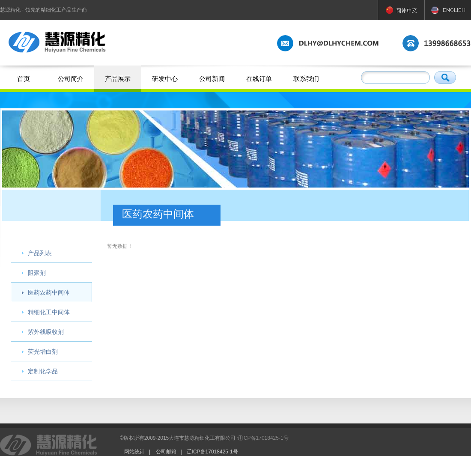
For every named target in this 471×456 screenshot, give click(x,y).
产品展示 (118, 78)
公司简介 (70, 78)
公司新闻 (212, 78)
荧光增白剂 (43, 351)
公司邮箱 (166, 452)
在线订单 (259, 78)
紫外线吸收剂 (46, 331)
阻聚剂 (37, 272)
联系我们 (306, 78)
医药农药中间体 (49, 292)
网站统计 (134, 452)
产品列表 (40, 253)
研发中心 (165, 78)
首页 (23, 78)
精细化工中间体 (49, 312)
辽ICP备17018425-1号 (263, 438)
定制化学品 (43, 371)
